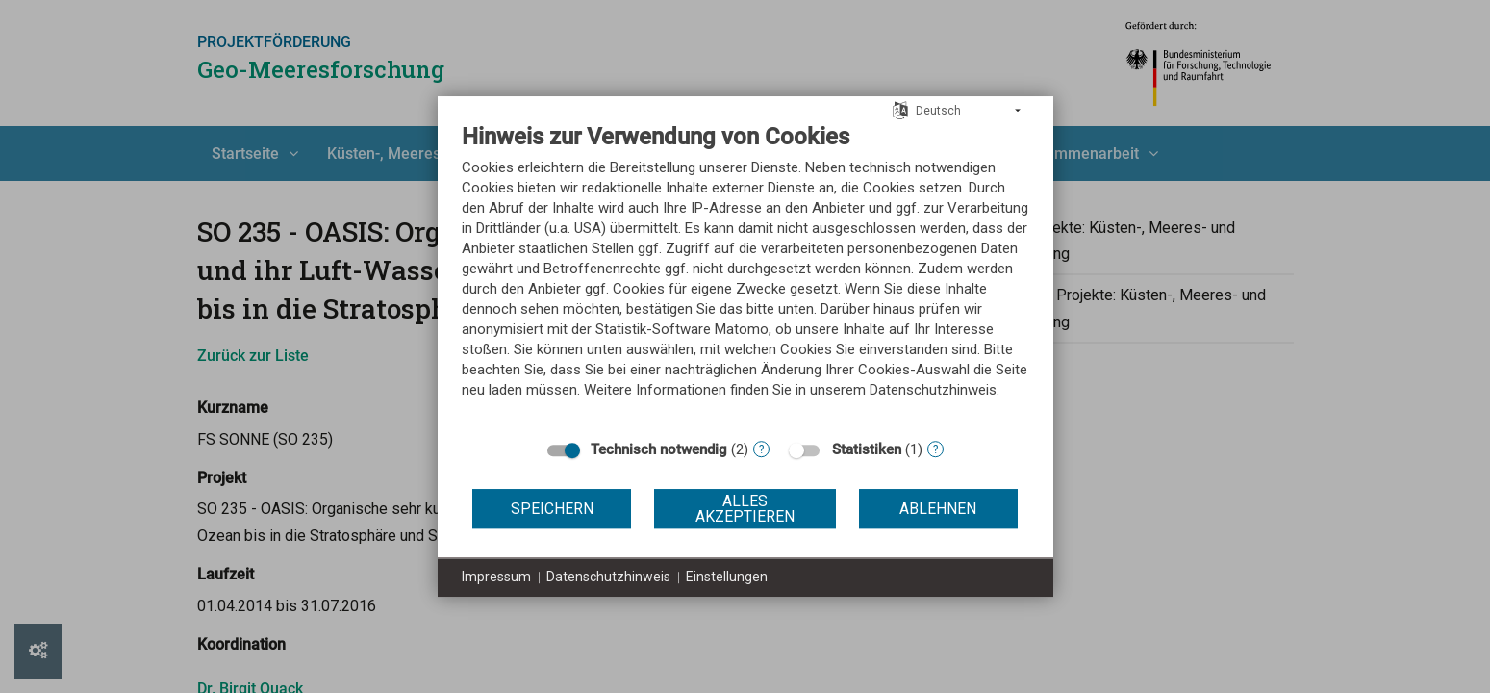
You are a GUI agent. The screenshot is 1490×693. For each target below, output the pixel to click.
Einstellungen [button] (727, 576)
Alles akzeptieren (745, 509)
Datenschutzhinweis (608, 576)
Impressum (496, 576)
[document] (745, 275)
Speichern (552, 509)
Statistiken (866, 449)
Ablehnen (937, 509)
